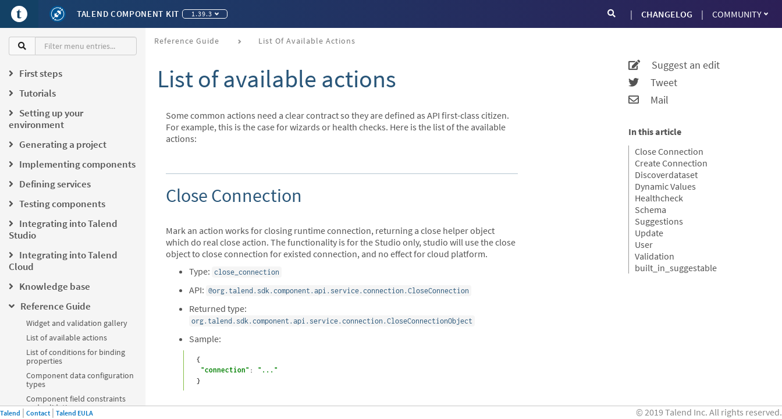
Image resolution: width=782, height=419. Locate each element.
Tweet (652, 82)
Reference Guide (186, 40)
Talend (10, 413)
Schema (650, 209)
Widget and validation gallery (76, 323)
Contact (38, 413)
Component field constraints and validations (76, 403)
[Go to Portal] (19, 14)
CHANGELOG (666, 14)
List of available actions (66, 337)
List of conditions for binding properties (75, 356)
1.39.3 (205, 13)
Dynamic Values (665, 186)
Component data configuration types (80, 379)
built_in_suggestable (676, 268)
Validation (654, 256)
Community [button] (740, 14)
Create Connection (671, 163)
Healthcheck (659, 198)
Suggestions (659, 221)
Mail (648, 100)
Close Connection (669, 151)
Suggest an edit (674, 65)
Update (649, 233)
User (644, 244)
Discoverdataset (666, 174)
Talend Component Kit (128, 13)
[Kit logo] (57, 14)
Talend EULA (74, 413)
